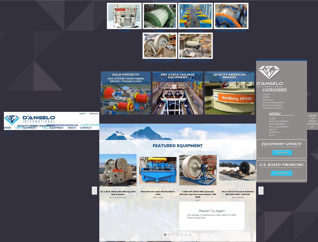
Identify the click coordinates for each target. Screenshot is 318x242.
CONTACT (86, 127)
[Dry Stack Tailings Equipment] (178, 92)
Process (195, 18)
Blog (9, 133)
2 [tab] (169, 235)
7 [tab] (190, 235)
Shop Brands (277, 124)
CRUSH (266, 95)
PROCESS (268, 100)
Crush (124, 18)
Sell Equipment (279, 127)
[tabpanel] (118, 176)
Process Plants (195, 48)
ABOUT (72, 127)
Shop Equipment (279, 121)
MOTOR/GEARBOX (273, 106)
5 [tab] (182, 235)
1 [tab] (165, 235)
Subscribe (282, 153)
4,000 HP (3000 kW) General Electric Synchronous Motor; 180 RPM (198, 194)
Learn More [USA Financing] (281, 173)
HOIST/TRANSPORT (273, 103)
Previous (94, 191)
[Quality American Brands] (230, 92)
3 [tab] (174, 235)
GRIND (266, 97)
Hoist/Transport (231, 18)
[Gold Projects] (126, 92)
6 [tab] (186, 235)
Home (7, 127)
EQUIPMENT (27, 127)
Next (261, 191)
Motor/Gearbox (160, 48)
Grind (160, 18)
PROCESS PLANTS (273, 108)
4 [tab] (178, 235)
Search (82, 113)
